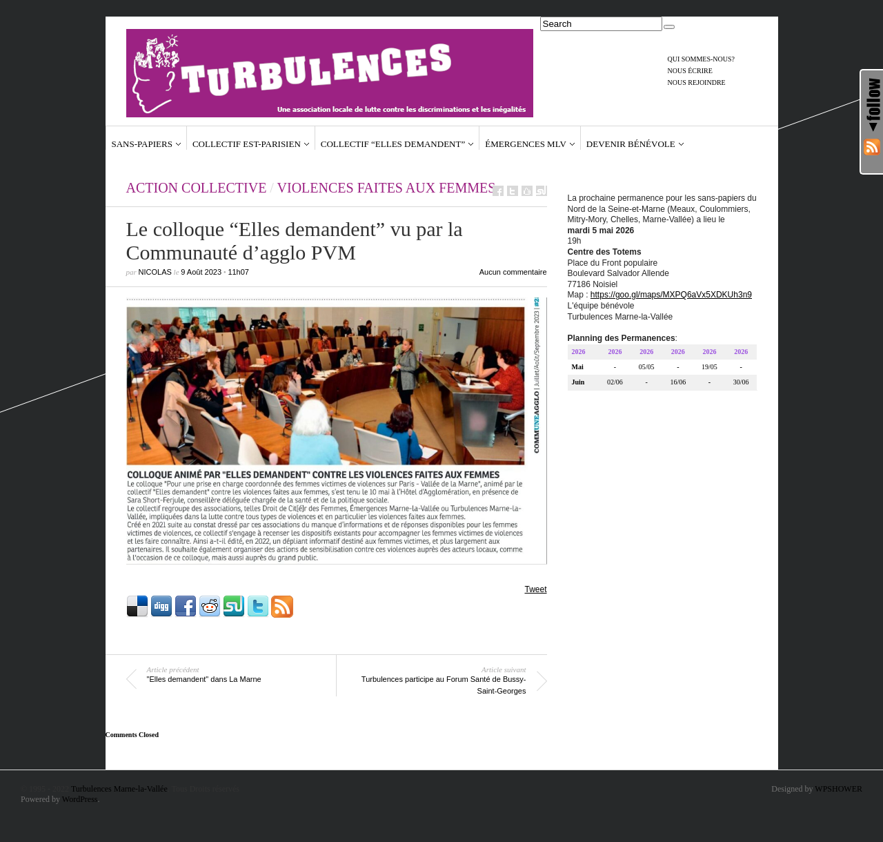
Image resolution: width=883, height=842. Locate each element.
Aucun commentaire (513, 272)
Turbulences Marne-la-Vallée (119, 789)
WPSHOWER (838, 789)
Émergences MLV (525, 144)
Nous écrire (690, 71)
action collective (196, 187)
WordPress (80, 799)
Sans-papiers (142, 144)
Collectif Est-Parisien (246, 144)
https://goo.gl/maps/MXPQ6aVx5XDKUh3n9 (671, 297)
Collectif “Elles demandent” (393, 144)
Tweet (535, 589)
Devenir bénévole (630, 144)
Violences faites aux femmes (386, 187)
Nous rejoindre (697, 82)
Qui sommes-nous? (701, 59)
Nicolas (155, 272)
